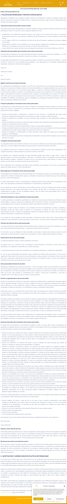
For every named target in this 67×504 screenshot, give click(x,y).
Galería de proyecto (45, 2)
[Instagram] (59, 2)
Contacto (19, 4)
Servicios (35, 2)
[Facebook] (62, 2)
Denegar (49, 499)
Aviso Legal (58, 501)
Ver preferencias (60, 499)
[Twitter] (60, 4)
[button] (64, 486)
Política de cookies (42, 501)
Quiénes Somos (26, 2)
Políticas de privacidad (50, 501)
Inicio (18, 2)
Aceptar (38, 499)
